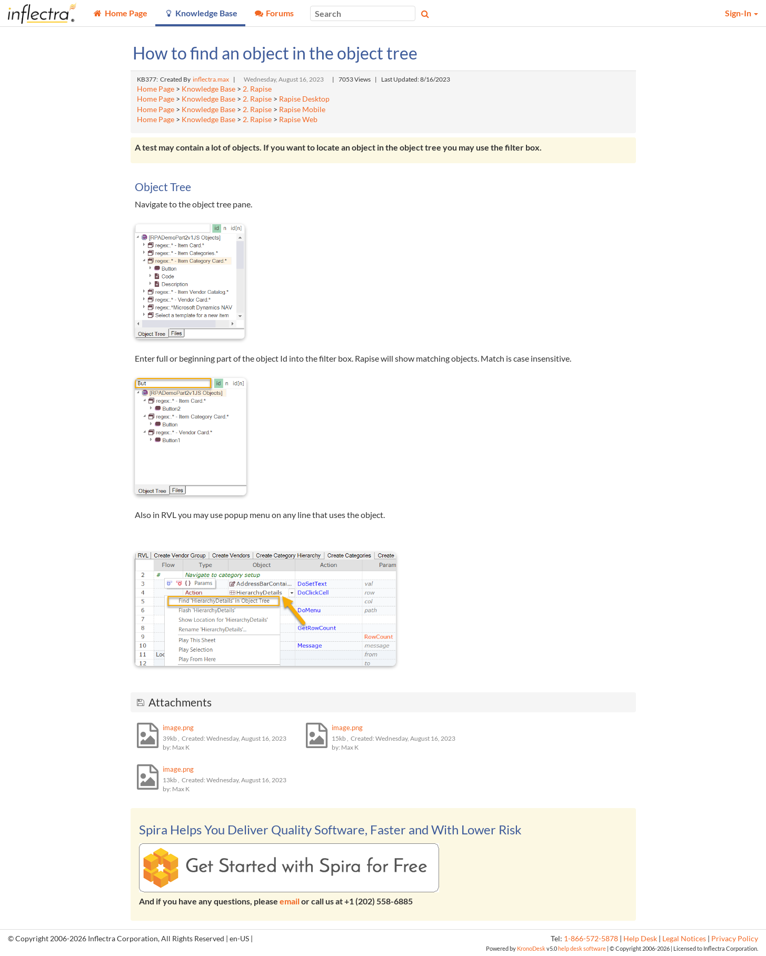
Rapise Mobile (302, 109)
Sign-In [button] (741, 13)
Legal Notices (684, 938)
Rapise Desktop (304, 99)
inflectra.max (211, 79)
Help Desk (640, 938)
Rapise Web (298, 119)
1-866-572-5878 (591, 938)
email (290, 901)
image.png (178, 727)
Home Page (155, 89)
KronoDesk (531, 948)
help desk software (582, 948)
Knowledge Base (208, 89)
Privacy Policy (734, 938)
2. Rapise (257, 89)
